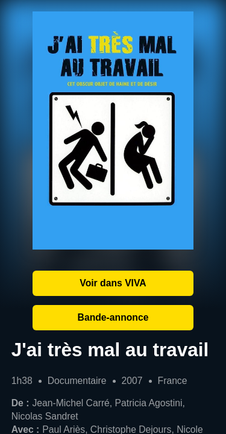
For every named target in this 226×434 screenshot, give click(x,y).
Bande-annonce (113, 317)
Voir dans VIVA (113, 283)
